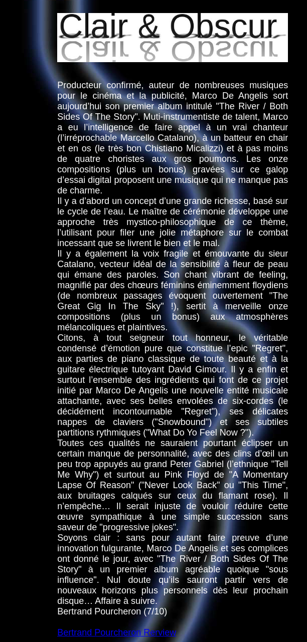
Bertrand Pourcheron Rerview (116, 632)
